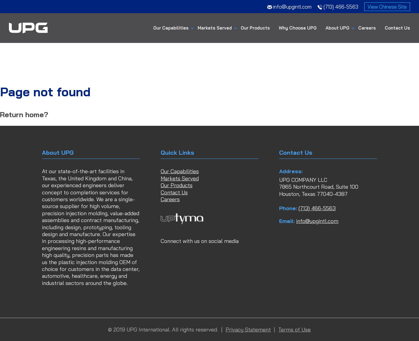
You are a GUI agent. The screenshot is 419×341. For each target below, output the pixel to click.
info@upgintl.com (317, 221)
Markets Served (215, 28)
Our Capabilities (171, 28)
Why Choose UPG (298, 28)
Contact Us (397, 28)
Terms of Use (294, 329)
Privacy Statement (248, 329)
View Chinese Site (387, 7)
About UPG (337, 28)
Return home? (24, 114)
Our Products (255, 28)
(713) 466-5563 (317, 208)
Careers (367, 28)
